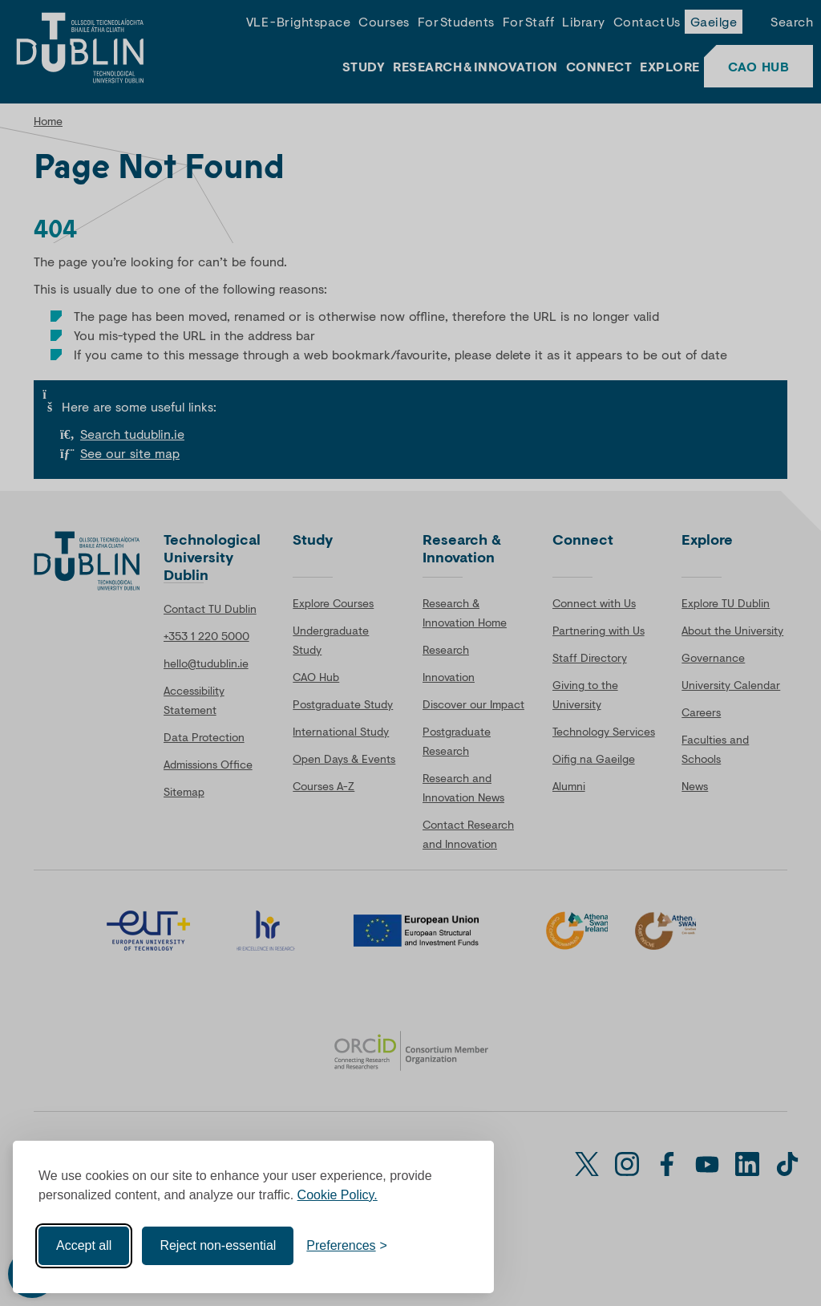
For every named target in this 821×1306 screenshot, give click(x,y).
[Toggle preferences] (346, 1245)
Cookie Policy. (337, 1195)
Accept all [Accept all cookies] (83, 1245)
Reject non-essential (218, 1245)
